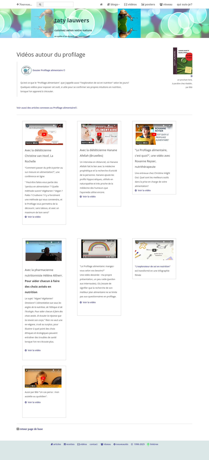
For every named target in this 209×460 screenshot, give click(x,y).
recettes (69, 444)
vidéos (130, 4)
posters (148, 4)
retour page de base (31, 429)
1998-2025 (138, 444)
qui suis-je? (184, 4)
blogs (113, 4)
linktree (152, 444)
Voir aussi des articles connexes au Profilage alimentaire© (47, 107)
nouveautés (121, 444)
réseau (166, 4)
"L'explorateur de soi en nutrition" (152, 266)
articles (56, 444)
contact (94, 444)
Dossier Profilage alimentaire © (49, 70)
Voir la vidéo (33, 216)
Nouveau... (24, 4)
